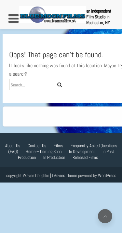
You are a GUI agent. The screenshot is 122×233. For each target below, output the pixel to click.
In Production (54, 157)
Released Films (85, 157)
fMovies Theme (64, 175)
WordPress (107, 175)
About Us (12, 146)
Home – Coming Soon (43, 151)
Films (58, 146)
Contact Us (37, 146)
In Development (82, 151)
